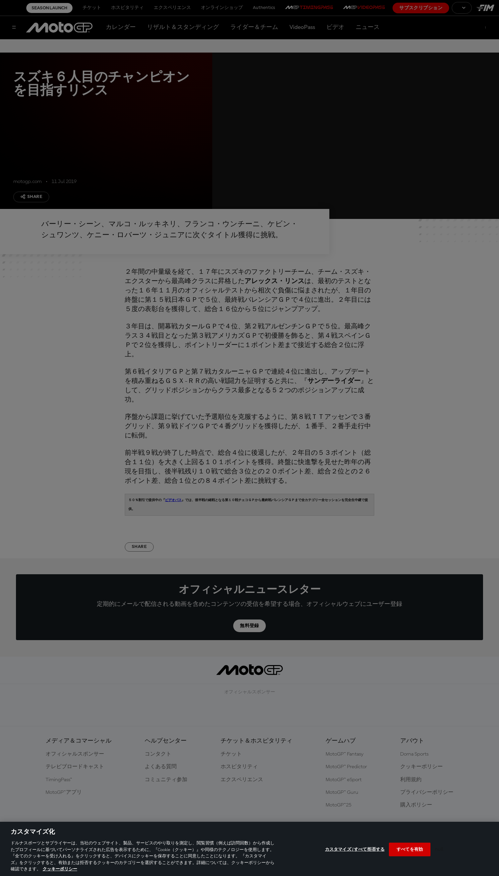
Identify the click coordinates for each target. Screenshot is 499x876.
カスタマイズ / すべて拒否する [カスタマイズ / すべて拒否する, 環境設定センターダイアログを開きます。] (355, 849)
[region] (249, 849)
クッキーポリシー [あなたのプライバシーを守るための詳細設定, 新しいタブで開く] (60, 869)
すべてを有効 (410, 849)
